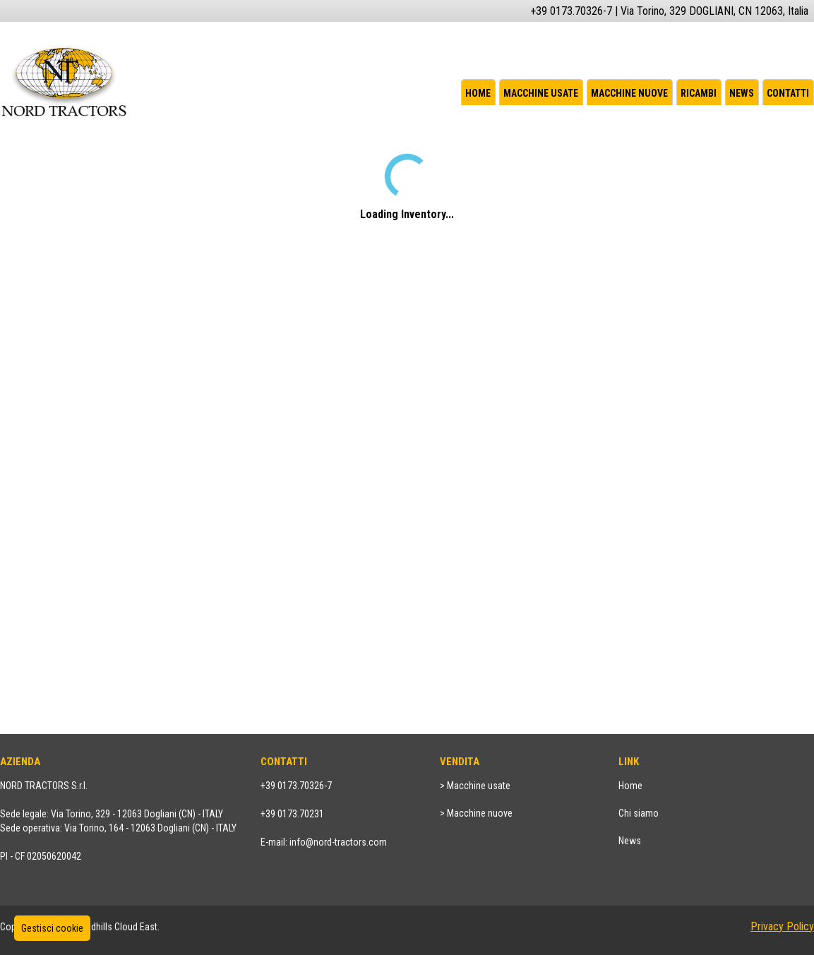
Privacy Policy (782, 926)
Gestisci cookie (52, 928)
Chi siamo (638, 813)
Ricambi (699, 93)
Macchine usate (540, 93)
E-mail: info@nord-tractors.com (324, 842)
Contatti (788, 93)
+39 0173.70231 (292, 813)
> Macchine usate (475, 785)
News (741, 93)
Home (478, 93)
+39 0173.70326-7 (296, 785)
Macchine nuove (629, 93)
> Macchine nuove (476, 813)
